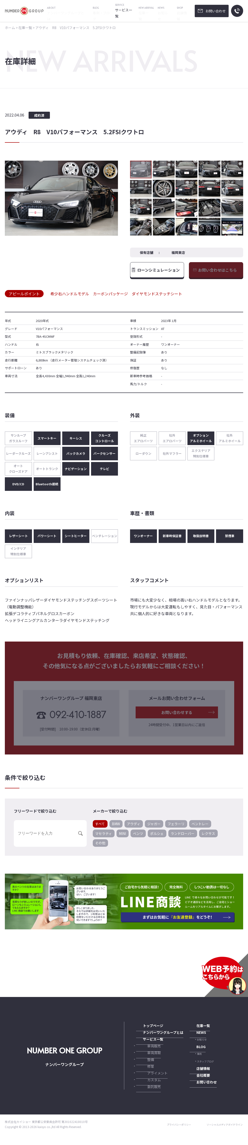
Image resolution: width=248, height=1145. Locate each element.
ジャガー (154, 827)
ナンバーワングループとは (153, 1037)
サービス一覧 (145, 1044)
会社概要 (195, 1082)
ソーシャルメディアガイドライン (221, 1135)
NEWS (194, 1037)
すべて (100, 827)
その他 (100, 846)
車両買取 (148, 1059)
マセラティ (103, 837)
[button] (114, 198)
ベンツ (138, 837)
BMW (116, 827)
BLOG (194, 1052)
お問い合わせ (198, 1089)
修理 (145, 1074)
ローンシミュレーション (158, 271)
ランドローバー (182, 837)
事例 (199, 1059)
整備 (145, 1067)
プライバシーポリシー (170, 1135)
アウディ (133, 827)
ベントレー (200, 827)
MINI (122, 837)
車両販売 (148, 1052)
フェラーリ (176, 827)
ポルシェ (157, 837)
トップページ (145, 1029)
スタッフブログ (205, 1067)
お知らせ (202, 1044)
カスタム (148, 1089)
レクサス (208, 837)
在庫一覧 (195, 1029)
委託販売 (148, 1097)
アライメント (150, 1082)
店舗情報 (195, 1074)
